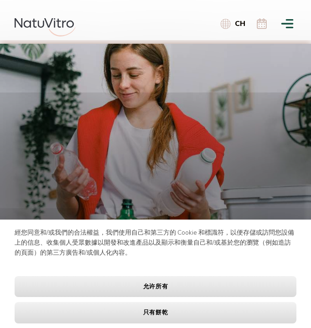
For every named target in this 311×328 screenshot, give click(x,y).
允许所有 (155, 286)
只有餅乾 (155, 312)
